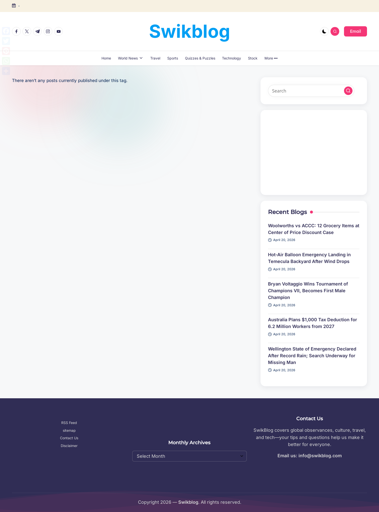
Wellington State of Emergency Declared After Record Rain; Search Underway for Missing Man (312, 355)
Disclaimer (69, 446)
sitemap (69, 430)
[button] (355, 31)
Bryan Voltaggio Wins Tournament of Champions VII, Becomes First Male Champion (308, 290)
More (271, 58)
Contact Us (69, 438)
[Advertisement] (314, 153)
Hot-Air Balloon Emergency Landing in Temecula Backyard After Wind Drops (309, 258)
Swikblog (189, 31)
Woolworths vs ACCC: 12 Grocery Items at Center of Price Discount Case (313, 229)
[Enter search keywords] (311, 91)
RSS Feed (69, 422)
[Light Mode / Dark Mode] (324, 31)
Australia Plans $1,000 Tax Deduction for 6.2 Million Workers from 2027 (312, 323)
